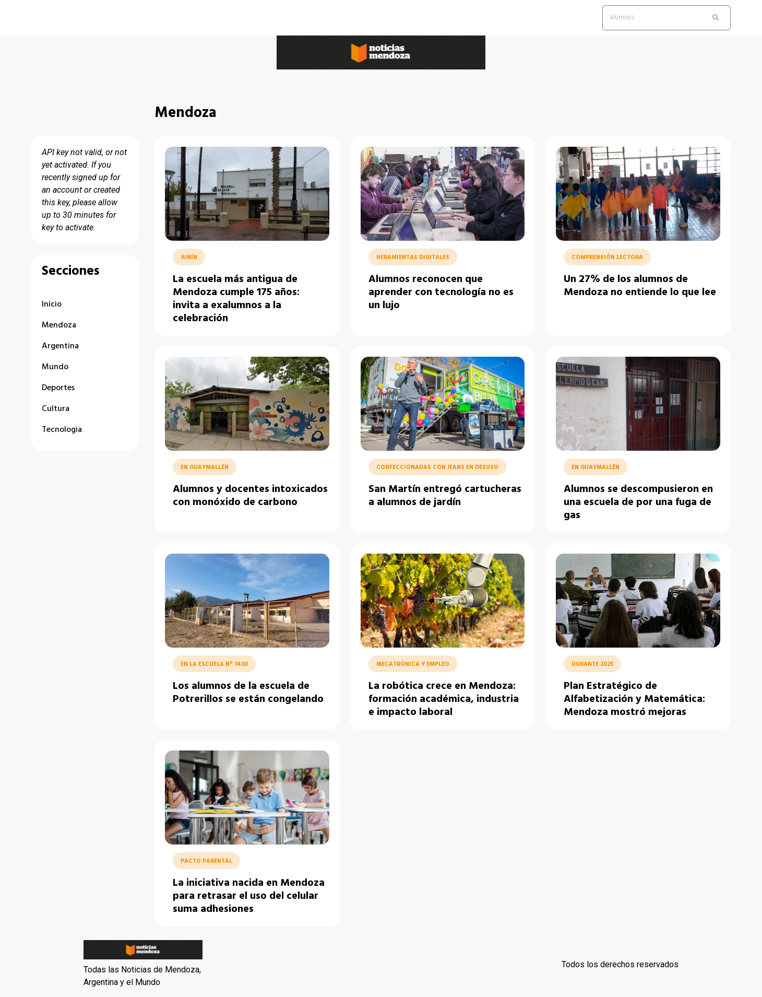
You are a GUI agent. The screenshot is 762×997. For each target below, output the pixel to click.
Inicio (52, 304)
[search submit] (716, 17)
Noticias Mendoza (127, 77)
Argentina (60, 346)
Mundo (55, 367)
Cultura (55, 409)
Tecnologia (62, 430)
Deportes (58, 388)
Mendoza (59, 325)
